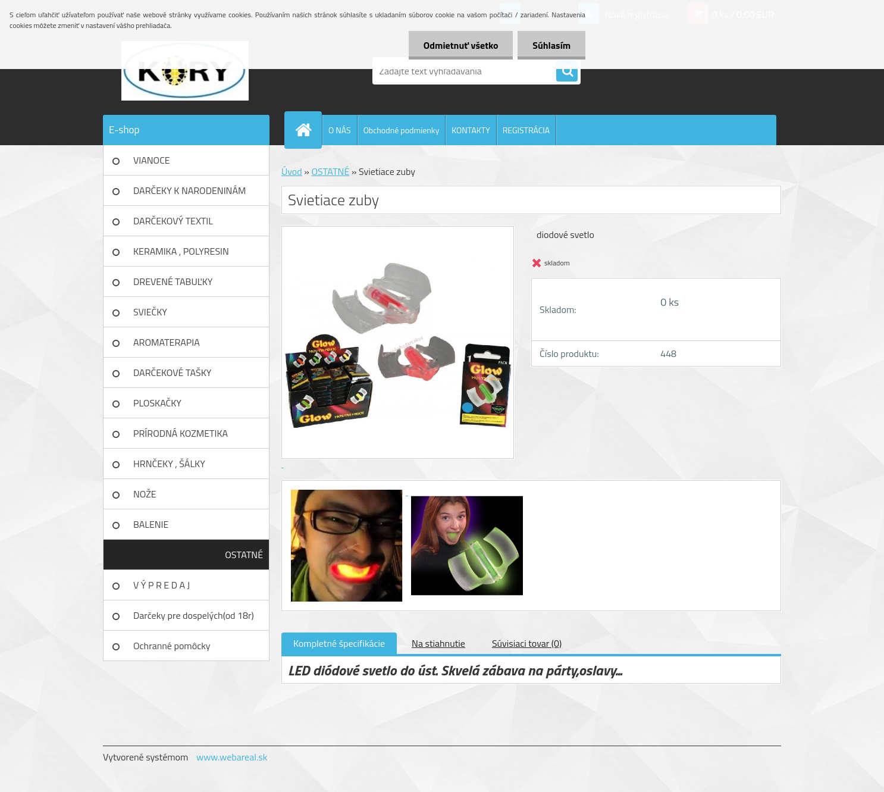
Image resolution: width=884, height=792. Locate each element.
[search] (567, 71)
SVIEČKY (150, 312)
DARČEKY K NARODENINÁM (189, 190)
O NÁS (339, 130)
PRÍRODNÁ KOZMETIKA (180, 433)
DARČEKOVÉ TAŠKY (172, 372)
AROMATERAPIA (166, 342)
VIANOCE (151, 160)
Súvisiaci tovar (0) (527, 643)
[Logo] (185, 71)
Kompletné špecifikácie (339, 643)
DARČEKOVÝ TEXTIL (173, 221)
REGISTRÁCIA (526, 130)
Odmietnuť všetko (460, 45)
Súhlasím (551, 45)
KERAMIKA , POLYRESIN (181, 251)
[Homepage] (308, 130)
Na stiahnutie (438, 643)
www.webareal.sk (232, 757)
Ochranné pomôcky (172, 645)
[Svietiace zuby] (348, 491)
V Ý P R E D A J (161, 585)
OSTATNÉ (244, 554)
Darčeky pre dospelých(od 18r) (193, 615)
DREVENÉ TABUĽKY (172, 281)
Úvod (291, 171)
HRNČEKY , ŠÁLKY (169, 463)
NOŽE (144, 494)
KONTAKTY (471, 130)
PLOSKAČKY (157, 403)
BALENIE (150, 524)
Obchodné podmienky (401, 130)
